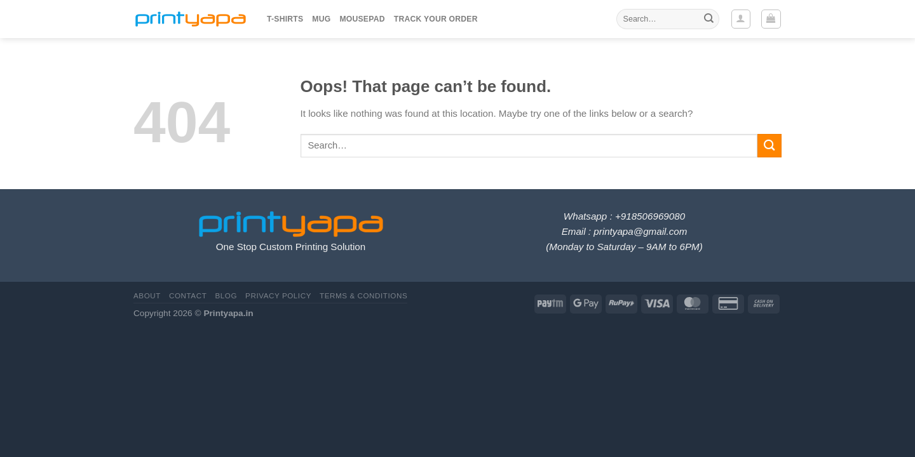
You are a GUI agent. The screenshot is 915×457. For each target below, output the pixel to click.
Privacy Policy (278, 295)
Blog (226, 295)
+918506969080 (650, 216)
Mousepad (361, 19)
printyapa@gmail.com (640, 231)
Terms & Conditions (363, 295)
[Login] (740, 19)
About (147, 295)
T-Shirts (285, 19)
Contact (188, 295)
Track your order (436, 19)
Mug (321, 19)
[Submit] (708, 19)
